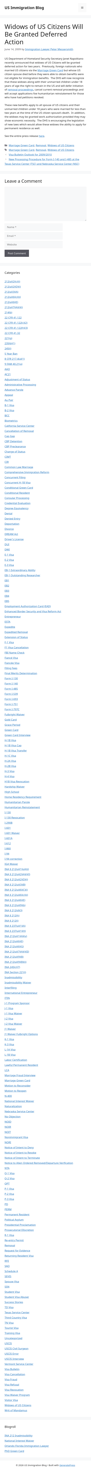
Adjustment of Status (17, 379)
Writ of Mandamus (16, 1410)
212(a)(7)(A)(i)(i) (14, 307)
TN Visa (9, 1322)
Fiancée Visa (12, 663)
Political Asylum (14, 1219)
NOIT (8, 1132)
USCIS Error (12, 1353)
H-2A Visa (10, 761)
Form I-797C (12, 709)
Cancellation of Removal (19, 431)
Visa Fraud (11, 1379)
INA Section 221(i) (15, 972)
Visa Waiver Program (17, 1395)
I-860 (8, 848)
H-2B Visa (10, 766)
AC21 (8, 374)
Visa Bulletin (12, 1369)
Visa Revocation (14, 1389)
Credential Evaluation (17, 503)
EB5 (7, 601)
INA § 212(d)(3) (13, 910)
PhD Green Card (14, 1451)
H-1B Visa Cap (13, 745)
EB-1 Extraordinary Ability (20, 570)
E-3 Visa (9, 565)
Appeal (9, 395)
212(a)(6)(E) (11, 302)
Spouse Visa (12, 1281)
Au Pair (9, 400)
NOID (8, 1121)
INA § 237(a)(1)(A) (15, 926)
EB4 (7, 596)
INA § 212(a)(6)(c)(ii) (16, 895)
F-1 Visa (9, 642)
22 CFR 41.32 (12, 333)
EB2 (7, 585)
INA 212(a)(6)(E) (14, 941)
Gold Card (11, 719)
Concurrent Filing (15, 477)
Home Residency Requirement (23, 797)
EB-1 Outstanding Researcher (22, 575)
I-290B (8, 822)
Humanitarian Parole (17, 802)
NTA (7, 1168)
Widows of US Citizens (61, 145)
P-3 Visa (9, 1199)
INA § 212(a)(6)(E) (15, 900)
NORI (8, 1142)
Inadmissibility (13, 977)
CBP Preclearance (15, 446)
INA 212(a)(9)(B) (14, 956)
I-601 (8, 828)
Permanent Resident (17, 1214)
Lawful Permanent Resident (21, 1065)
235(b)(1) (10, 343)
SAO (7, 1266)
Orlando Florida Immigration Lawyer (27, 1446)
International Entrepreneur (21, 993)
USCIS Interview (14, 1359)
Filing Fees (11, 668)
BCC (7, 415)
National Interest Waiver (19, 1101)
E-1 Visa (9, 554)
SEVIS (8, 1276)
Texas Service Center (17, 1312)
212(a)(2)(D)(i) (13, 286)
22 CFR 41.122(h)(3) (16, 328)
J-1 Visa (9, 1008)
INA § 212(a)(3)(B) (15, 884)
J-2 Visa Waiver (13, 1023)
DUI (7, 544)
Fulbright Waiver (15, 714)
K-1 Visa (9, 1039)
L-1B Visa (10, 1054)
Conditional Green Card (19, 487)
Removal (41, 145)
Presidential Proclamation (20, 1225)
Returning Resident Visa (19, 1255)
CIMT (8, 456)
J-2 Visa (9, 1018)
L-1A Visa (10, 1049)
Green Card (11, 730)
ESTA (7, 621)
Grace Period (12, 725)
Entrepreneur (13, 616)
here (41, 136)
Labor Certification (16, 1060)
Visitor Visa (11, 1400)
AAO (7, 369)
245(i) (8, 348)
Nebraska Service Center (19, 1111)
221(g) (8, 338)
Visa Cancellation (15, 1374)
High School (12, 792)
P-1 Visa (9, 1188)
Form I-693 (11, 699)
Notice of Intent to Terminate (22, 1158)
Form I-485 (11, 688)
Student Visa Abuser (17, 1297)
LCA (7, 1070)
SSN (7, 1286)
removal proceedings (20, 89)
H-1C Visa (10, 755)
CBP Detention (13, 441)
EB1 (7, 580)
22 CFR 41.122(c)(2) (16, 322)
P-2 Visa (9, 1194)
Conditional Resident (17, 493)
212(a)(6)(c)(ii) (13, 297)
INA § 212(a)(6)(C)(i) (16, 889)
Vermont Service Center (19, 1364)
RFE (7, 1261)
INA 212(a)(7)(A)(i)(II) (17, 951)
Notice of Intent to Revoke (20, 1152)
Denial (8, 513)
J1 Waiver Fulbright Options (21, 1034)
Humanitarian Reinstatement (22, 807)
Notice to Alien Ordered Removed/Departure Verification (39, 1163)
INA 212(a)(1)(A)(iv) (16, 936)
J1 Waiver (10, 1029)
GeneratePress (67, 1465)
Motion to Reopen (15, 1090)
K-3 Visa (9, 1044)
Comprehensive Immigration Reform (27, 472)
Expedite (10, 627)
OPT (7, 1183)
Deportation (12, 523)
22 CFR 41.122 (13, 317)
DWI (7, 549)
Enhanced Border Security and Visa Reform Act (33, 611)
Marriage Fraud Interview (20, 1075)
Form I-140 (11, 683)
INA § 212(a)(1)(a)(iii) (17, 869)
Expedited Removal (16, 632)
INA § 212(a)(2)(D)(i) (16, 879)
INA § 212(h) (12, 915)
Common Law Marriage (19, 467)
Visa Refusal (12, 1384)
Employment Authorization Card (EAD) (28, 606)
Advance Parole (14, 389)
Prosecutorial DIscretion (19, 1230)
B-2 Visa (9, 410)
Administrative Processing (20, 384)
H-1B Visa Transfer (16, 750)
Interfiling (11, 987)
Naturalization (13, 1106)
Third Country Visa (16, 1317)
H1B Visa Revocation (17, 781)
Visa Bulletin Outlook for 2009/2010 (30, 154)
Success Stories (14, 1302)
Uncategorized (13, 1338)
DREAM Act (11, 534)
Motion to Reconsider (18, 1085)
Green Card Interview (17, 735)
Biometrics (11, 420)
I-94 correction (13, 859)
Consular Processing (17, 498)
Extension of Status (16, 637)
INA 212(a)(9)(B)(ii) (15, 962)
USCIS (8, 1343)
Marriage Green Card (50, 70)
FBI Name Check (15, 652)
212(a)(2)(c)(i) (12, 281)
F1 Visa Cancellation (17, 647)
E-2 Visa (9, 560)
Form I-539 (11, 694)
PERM (8, 1209)
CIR (7, 462)
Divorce (9, 529)
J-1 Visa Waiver (13, 1013)
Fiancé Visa (11, 657)
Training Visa (12, 1333)
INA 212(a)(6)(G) (14, 946)
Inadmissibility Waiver (18, 982)
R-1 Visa (9, 1235)
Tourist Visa (11, 1328)
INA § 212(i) (11, 920)
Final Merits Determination (21, 673)
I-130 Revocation (15, 817)
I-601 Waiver (12, 833)
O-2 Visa (9, 1178)
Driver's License (14, 539)
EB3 (7, 590)
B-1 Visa (9, 405)
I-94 (7, 853)
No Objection (13, 1116)
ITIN (7, 998)
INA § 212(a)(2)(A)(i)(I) (17, 874)
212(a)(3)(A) (11, 292)
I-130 (8, 812)
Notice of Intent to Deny (19, 1147)
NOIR (8, 1127)
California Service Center (19, 426)
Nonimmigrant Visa (16, 1137)
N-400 (8, 1096)
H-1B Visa (10, 740)
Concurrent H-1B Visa (17, 482)
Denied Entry (12, 518)
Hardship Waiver (15, 786)
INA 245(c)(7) (12, 967)
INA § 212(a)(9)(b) (15, 905)
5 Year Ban (11, 353)
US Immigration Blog (24, 7)
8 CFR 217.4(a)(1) (15, 359)
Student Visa (12, 1292)
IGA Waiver (11, 864)
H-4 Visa (9, 776)
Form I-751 (11, 704)
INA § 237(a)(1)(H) (15, 931)
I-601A (8, 838)
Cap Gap (10, 436)
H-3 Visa (9, 771)
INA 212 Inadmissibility (18, 1435)
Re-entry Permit (14, 1240)
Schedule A (11, 1271)
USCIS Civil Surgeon (17, 1348)
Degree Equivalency (17, 508)
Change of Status (15, 451)
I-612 (8, 843)
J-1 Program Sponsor (17, 1003)
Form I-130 (11, 678)
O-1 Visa (9, 1173)
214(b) (8, 312)
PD (6, 1204)
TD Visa (9, 1307)
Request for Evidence (17, 1250)
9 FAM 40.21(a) (13, 364)
